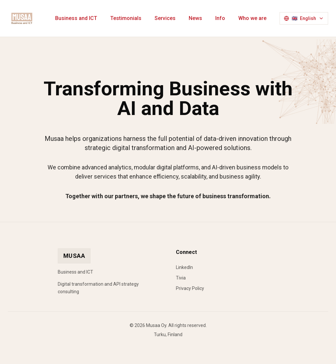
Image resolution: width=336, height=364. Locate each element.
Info (220, 18)
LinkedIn (184, 267)
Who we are (252, 18)
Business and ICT (76, 18)
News (195, 18)
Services (165, 18)
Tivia (181, 277)
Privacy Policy (190, 288)
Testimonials (125, 18)
